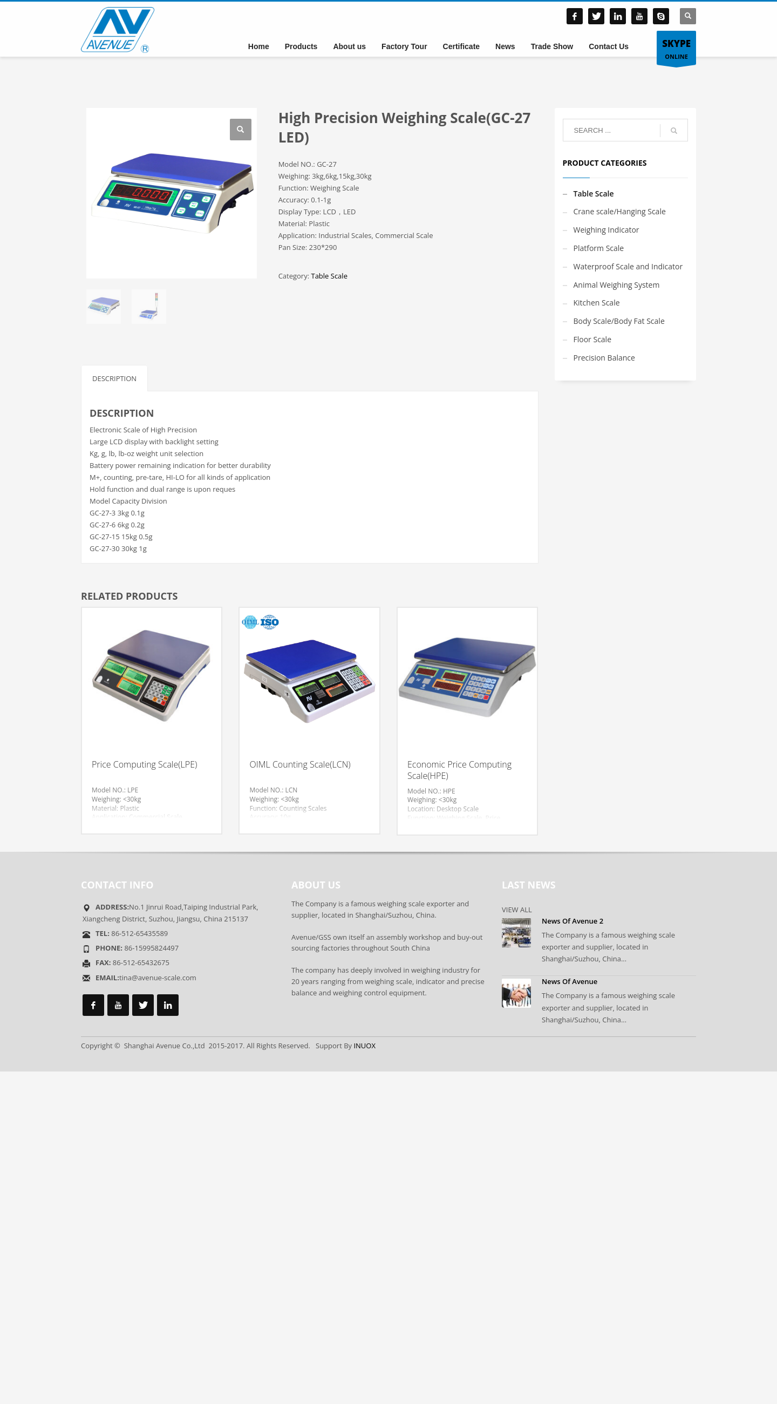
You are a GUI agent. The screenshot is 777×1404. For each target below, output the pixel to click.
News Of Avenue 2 (572, 921)
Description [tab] (114, 378)
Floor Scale (593, 339)
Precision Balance (604, 357)
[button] (240, 129)
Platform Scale (599, 248)
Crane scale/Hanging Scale (620, 211)
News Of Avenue (569, 981)
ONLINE (676, 48)
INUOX (364, 1045)
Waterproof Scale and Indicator (628, 266)
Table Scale (329, 276)
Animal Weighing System (617, 285)
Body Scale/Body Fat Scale (619, 321)
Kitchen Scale (597, 302)
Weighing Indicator (606, 230)
